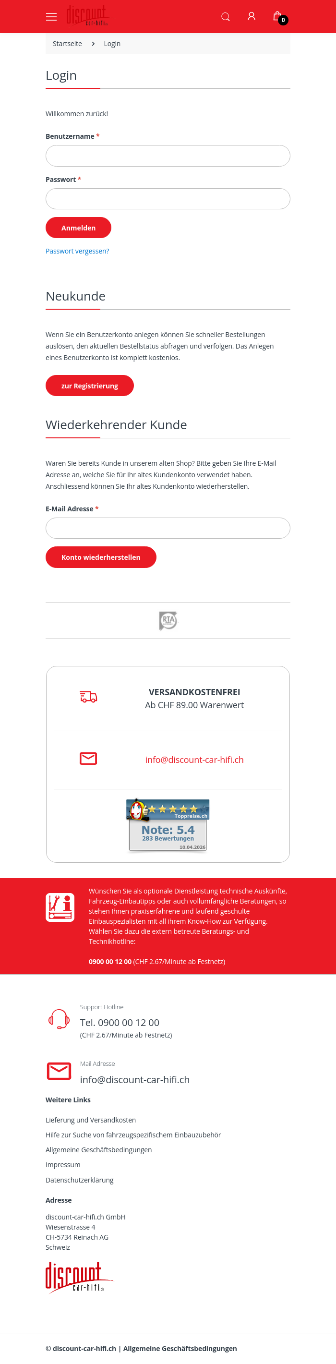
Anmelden (78, 227)
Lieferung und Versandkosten (91, 1119)
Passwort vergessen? (77, 250)
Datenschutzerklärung (79, 1179)
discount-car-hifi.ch (84, 1348)
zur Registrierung (89, 385)
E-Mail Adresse (72, 508)
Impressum (63, 1164)
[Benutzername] (168, 155)
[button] (225, 16)
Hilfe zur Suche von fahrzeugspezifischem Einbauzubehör (133, 1134)
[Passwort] (168, 198)
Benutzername (73, 136)
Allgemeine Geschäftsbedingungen (99, 1149)
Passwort (63, 179)
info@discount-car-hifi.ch (194, 759)
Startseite (67, 43)
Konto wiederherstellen (101, 557)
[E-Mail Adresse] (168, 528)
